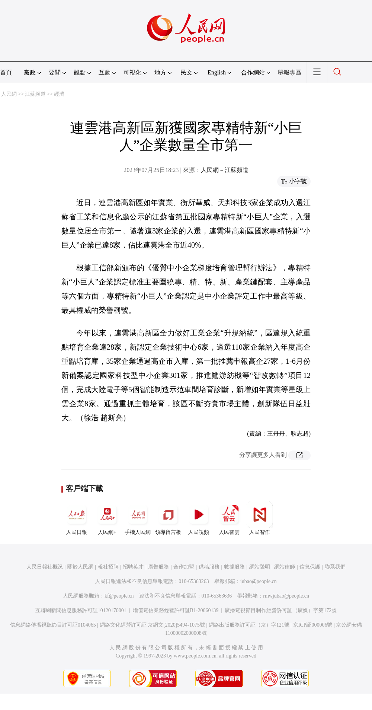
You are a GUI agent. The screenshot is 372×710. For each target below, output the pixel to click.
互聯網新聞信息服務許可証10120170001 (80, 610)
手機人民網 (138, 518)
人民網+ (107, 518)
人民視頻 (199, 518)
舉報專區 (289, 72)
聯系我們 (335, 567)
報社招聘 (108, 567)
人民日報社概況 (44, 567)
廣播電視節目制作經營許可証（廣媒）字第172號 (281, 610)
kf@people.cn (119, 596)
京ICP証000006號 (313, 625)
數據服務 (234, 567)
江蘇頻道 (35, 94)
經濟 (59, 94)
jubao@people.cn (258, 581)
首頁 (6, 72)
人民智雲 (229, 518)
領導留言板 (168, 518)
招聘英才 (133, 567)
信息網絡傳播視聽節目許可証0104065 (53, 625)
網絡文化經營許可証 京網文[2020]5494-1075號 (152, 625)
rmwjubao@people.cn (286, 596)
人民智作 (260, 518)
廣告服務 (158, 567)
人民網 (9, 94)
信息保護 (309, 567)
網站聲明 (259, 567)
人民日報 (77, 518)
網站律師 (284, 567)
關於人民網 (80, 567)
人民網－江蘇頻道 (224, 170)
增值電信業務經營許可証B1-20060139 (176, 610)
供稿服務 (209, 567)
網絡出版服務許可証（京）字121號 (249, 625)
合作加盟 (183, 567)
